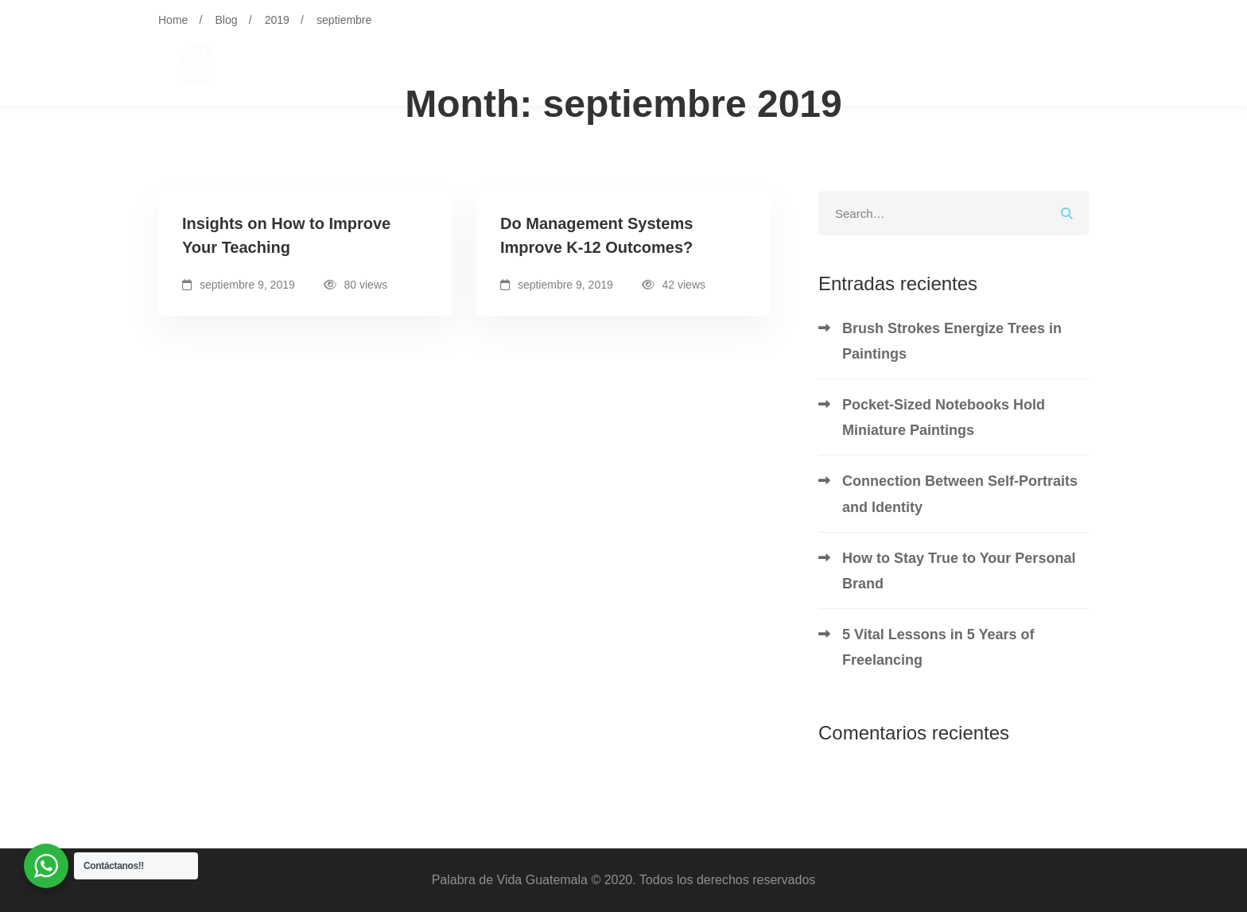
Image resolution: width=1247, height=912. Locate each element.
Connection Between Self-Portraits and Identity (960, 493)
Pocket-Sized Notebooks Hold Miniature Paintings (943, 417)
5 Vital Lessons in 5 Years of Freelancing (938, 647)
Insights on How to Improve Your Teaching (286, 235)
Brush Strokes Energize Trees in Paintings (952, 341)
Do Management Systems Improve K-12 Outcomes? (596, 235)
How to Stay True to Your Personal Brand (958, 571)
